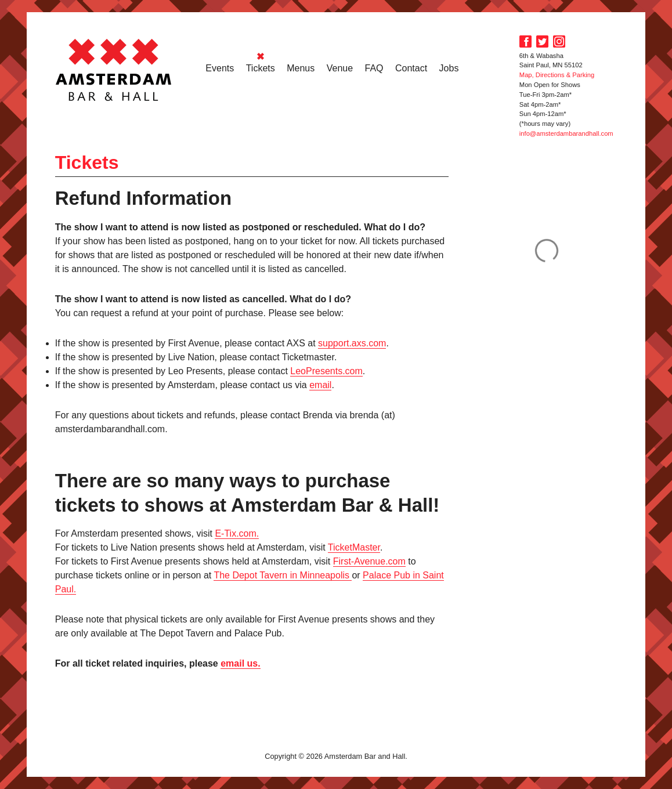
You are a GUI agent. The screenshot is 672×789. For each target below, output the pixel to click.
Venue (340, 68)
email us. (240, 663)
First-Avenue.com (369, 561)
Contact (411, 68)
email (320, 385)
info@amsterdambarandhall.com (566, 133)
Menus (301, 68)
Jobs (449, 68)
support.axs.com (352, 343)
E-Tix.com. (237, 533)
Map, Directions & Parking (556, 74)
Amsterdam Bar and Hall (114, 69)
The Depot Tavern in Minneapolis (283, 575)
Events (219, 68)
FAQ (374, 68)
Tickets (260, 68)
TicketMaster (354, 547)
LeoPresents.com (326, 371)
